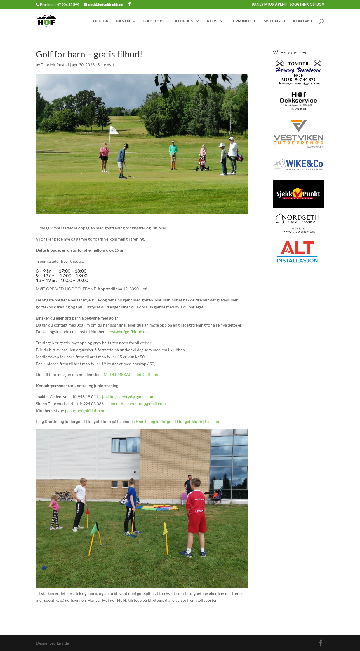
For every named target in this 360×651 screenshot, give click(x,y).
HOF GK (101, 21)
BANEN (123, 21)
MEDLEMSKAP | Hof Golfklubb (132, 374)
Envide (63, 643)
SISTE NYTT (275, 21)
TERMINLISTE (243, 21)
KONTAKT (302, 21)
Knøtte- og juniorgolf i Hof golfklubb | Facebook (179, 421)
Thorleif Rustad (55, 64)
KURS (212, 21)
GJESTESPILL (155, 21)
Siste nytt (106, 64)
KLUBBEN (184, 21)
